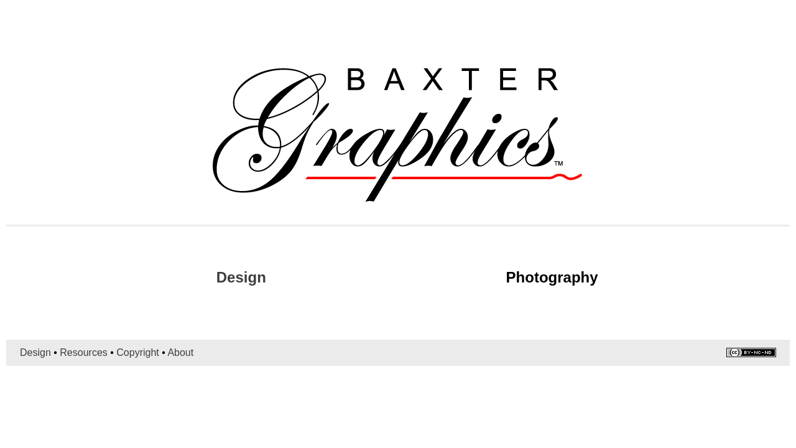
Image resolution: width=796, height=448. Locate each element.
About (180, 352)
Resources (83, 352)
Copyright (137, 352)
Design (241, 277)
